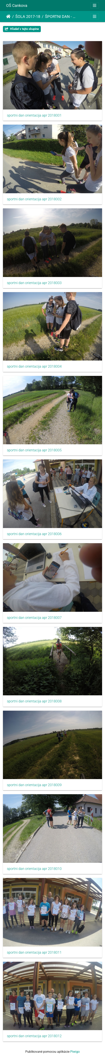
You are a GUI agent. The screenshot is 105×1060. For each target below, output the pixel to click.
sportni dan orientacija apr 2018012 (34, 1036)
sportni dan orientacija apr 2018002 (34, 199)
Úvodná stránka (8, 16)
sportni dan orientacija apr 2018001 (34, 115)
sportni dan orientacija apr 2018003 (34, 283)
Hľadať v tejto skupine (22, 29)
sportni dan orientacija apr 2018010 (34, 869)
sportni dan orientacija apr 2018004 (34, 366)
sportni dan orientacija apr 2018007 (34, 618)
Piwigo (75, 1052)
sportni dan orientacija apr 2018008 (34, 701)
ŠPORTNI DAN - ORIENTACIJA (61, 16)
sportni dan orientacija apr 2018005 (34, 450)
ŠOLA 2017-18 (27, 16)
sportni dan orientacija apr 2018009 (34, 785)
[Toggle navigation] (94, 5)
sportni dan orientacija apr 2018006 (34, 534)
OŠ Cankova (16, 5)
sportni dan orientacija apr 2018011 (34, 952)
